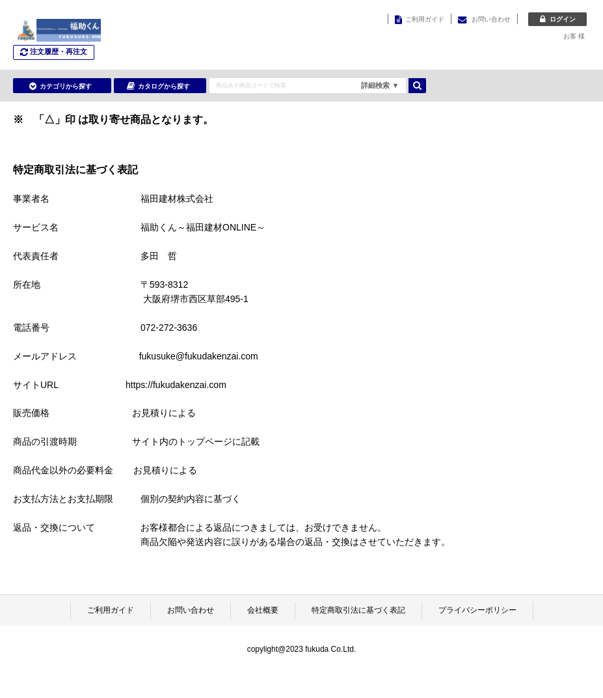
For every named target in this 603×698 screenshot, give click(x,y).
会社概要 (262, 610)
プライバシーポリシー (477, 610)
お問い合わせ (190, 610)
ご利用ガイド (110, 610)
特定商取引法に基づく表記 (358, 610)
